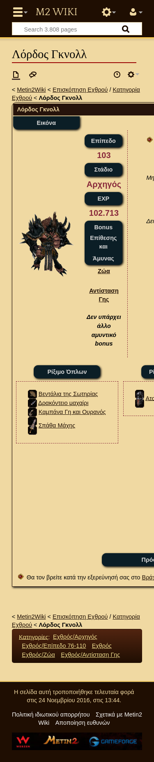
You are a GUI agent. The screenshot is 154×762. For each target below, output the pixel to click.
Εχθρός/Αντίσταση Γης (90, 654)
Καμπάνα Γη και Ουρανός (72, 412)
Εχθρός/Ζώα (38, 654)
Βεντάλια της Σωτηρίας (68, 394)
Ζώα (104, 271)
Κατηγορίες (33, 636)
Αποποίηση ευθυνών (82, 722)
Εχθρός (102, 645)
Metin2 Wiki (56, 12)
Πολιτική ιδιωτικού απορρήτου (51, 714)
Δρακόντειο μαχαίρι (63, 403)
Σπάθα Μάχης (57, 425)
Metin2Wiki (31, 89)
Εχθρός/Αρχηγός (75, 636)
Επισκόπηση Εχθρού (80, 89)
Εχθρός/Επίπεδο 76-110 (54, 645)
